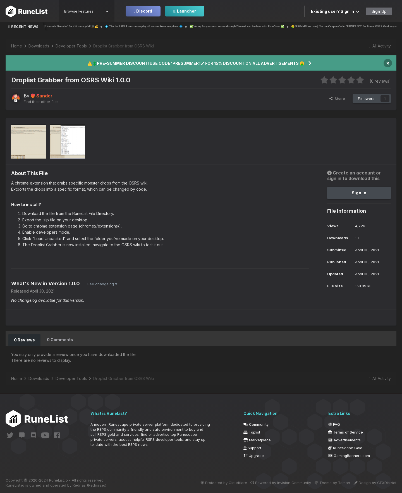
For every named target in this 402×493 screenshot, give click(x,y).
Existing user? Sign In (335, 11)
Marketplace (257, 439)
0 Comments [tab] (60, 339)
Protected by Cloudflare (214, 482)
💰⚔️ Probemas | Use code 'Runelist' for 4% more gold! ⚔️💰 (80, 26)
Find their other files (41, 101)
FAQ (334, 424)
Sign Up (379, 11)
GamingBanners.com (349, 455)
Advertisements (344, 439)
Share (337, 98)
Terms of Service (345, 432)
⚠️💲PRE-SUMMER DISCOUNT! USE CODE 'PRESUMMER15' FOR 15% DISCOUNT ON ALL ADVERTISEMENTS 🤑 (195, 63)
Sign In (359, 192)
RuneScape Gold (345, 447)
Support (252, 447)
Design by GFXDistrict (374, 482)
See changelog (102, 284)
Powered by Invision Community (274, 482)
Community (256, 424)
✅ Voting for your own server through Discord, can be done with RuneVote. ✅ (255, 26)
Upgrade (253, 455)
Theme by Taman (329, 482)
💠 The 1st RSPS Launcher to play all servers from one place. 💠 (162, 26)
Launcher (184, 11)
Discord (143, 11)
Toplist (251, 432)
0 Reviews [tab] (24, 339)
